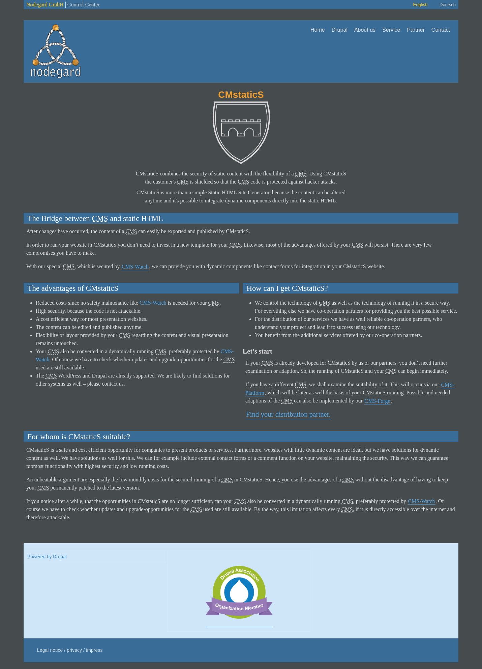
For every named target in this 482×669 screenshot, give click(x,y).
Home (317, 30)
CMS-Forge (377, 400)
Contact (440, 30)
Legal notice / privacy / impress (70, 650)
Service (391, 30)
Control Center (83, 4)
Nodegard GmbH (45, 4)
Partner (415, 30)
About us (364, 30)
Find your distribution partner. (288, 414)
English (420, 4)
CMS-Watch (135, 266)
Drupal (340, 30)
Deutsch (448, 4)
